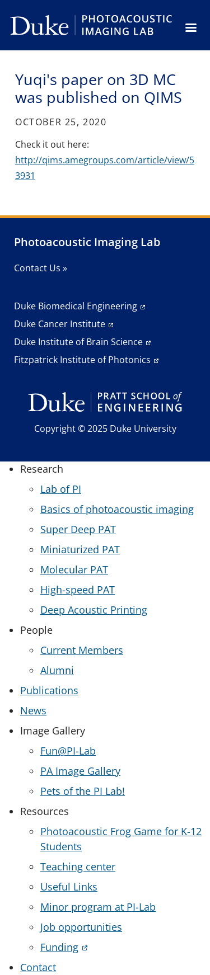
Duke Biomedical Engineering (75, 306)
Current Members (81, 650)
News (33, 710)
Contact (38, 967)
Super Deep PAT (78, 529)
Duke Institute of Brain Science (78, 342)
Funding (59, 947)
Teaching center (77, 866)
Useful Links (68, 886)
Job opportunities (81, 927)
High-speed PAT (77, 589)
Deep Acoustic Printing (93, 609)
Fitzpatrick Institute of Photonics (82, 360)
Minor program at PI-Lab (98, 906)
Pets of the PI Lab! (82, 791)
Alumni (57, 670)
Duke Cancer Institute (59, 324)
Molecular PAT (74, 569)
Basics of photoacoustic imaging (117, 509)
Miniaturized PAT (80, 549)
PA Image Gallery (80, 771)
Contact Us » (40, 268)
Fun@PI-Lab (68, 750)
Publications (49, 690)
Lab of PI (60, 489)
